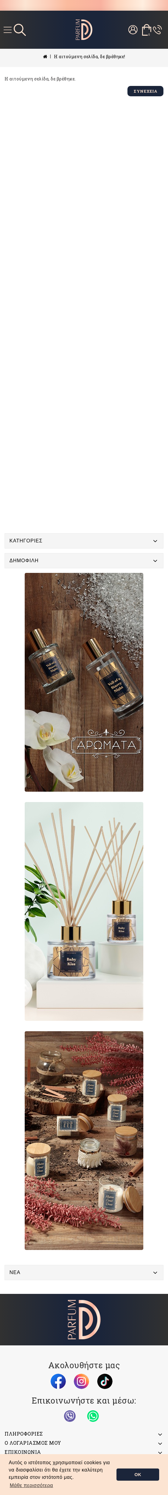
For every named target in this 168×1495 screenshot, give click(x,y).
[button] (31, 1485)
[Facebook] (58, 1381)
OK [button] (137, 1474)
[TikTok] (105, 1381)
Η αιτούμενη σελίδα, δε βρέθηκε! (89, 56)
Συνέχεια (145, 91)
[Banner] (84, 682)
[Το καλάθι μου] (146, 30)
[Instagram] (81, 1381)
